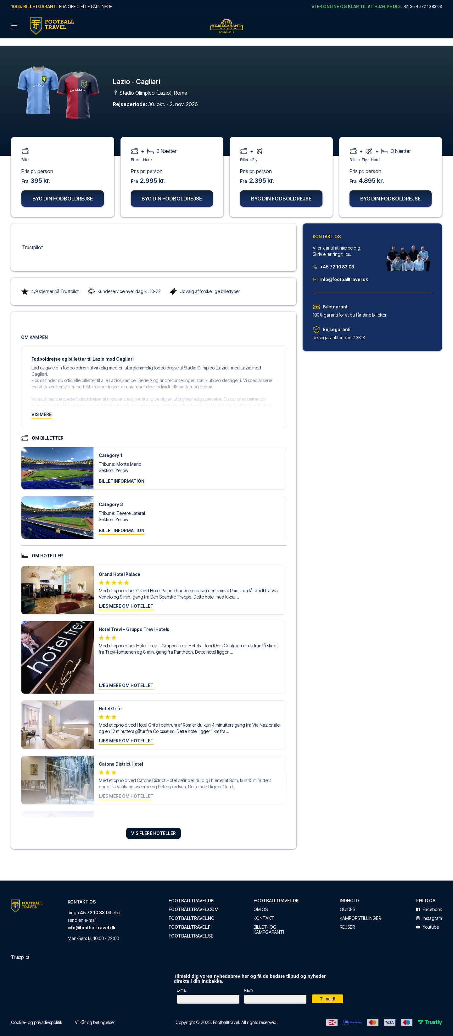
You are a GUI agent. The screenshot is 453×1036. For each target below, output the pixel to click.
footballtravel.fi (190, 919)
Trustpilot (32, 239)
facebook (429, 901)
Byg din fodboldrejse (62, 191)
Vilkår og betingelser (95, 1014)
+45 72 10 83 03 (333, 259)
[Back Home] (52, 26)
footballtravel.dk (191, 892)
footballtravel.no (192, 910)
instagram (429, 910)
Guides (347, 901)
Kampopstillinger (360, 910)
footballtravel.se (191, 928)
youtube (427, 919)
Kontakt (264, 910)
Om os (261, 901)
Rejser (347, 919)
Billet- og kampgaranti (269, 922)
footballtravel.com (193, 901)
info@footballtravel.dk (340, 271)
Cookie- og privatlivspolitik (36, 1014)
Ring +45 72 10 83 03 (423, 6)
